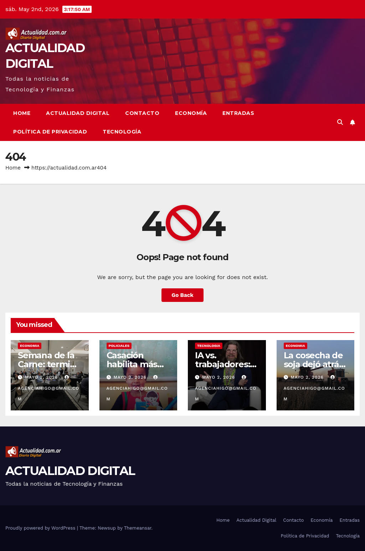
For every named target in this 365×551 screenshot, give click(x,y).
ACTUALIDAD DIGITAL (70, 470)
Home (21, 113)
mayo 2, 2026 (42, 377)
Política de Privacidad (50, 131)
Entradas (238, 113)
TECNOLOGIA (208, 346)
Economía (191, 113)
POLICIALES (119, 346)
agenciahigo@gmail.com (48, 388)
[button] (340, 122)
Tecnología (122, 131)
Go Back (182, 295)
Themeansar (137, 528)
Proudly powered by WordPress (41, 528)
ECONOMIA (29, 346)
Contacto (142, 113)
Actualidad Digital (77, 113)
